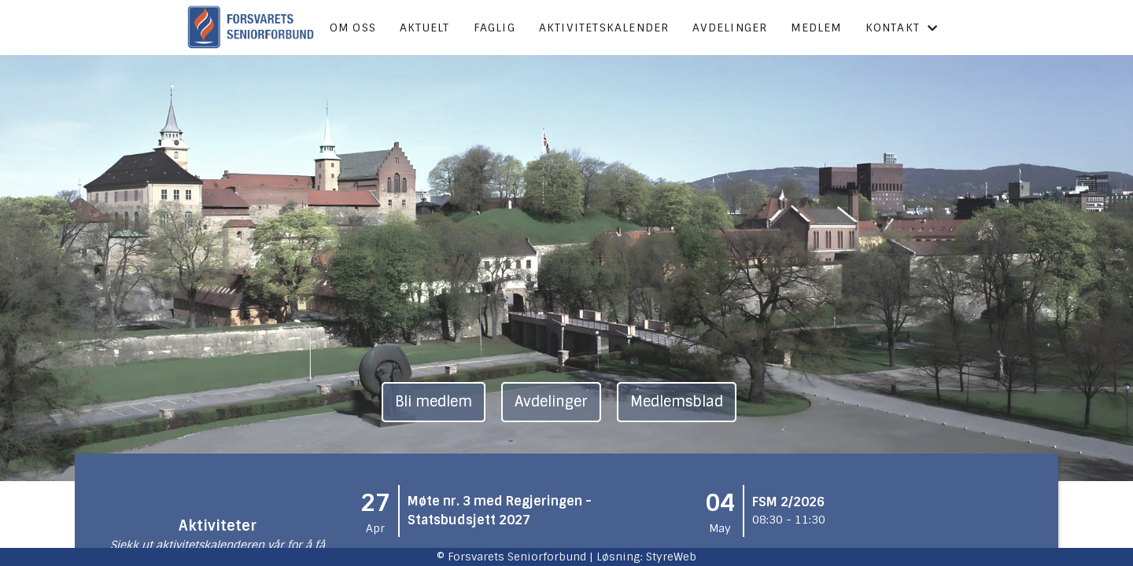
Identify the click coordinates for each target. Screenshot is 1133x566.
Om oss (353, 27)
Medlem (816, 27)
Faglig (494, 27)
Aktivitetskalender (604, 27)
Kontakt (902, 27)
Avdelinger (729, 27)
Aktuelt (424, 27)
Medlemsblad (676, 401)
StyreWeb (671, 556)
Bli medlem (433, 401)
